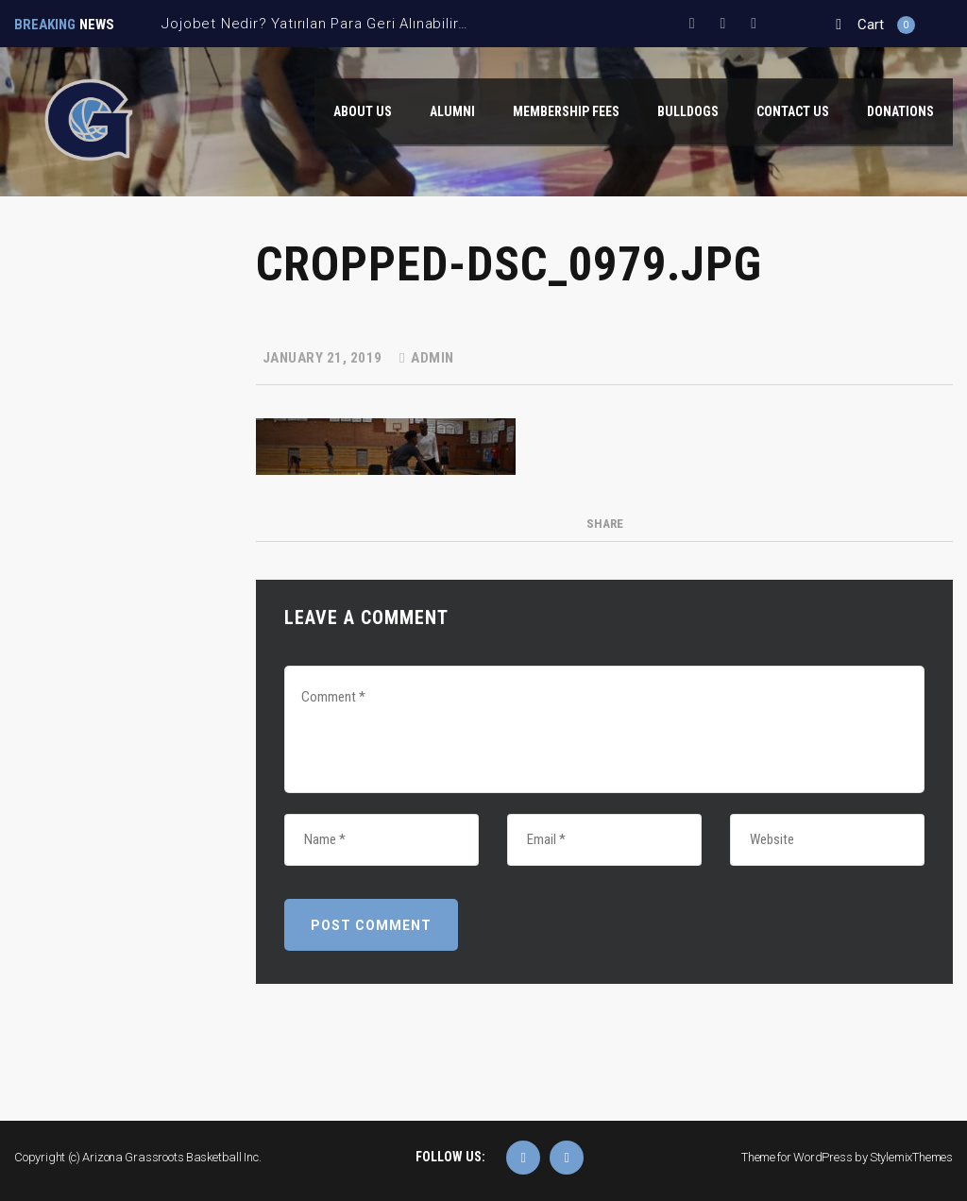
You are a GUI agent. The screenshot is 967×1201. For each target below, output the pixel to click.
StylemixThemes (911, 1157)
